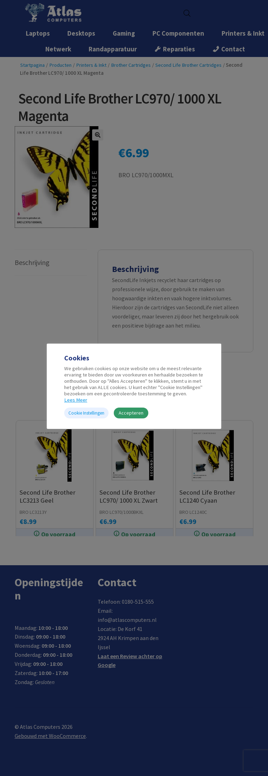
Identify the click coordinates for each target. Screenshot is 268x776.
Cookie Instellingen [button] (86, 413)
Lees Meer (75, 400)
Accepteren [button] (131, 413)
